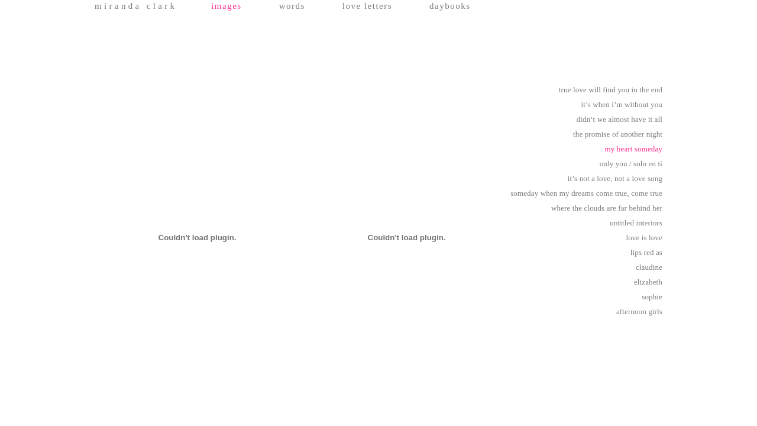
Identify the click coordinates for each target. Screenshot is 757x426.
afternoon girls (639, 311)
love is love (644, 237)
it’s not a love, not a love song (615, 178)
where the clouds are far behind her (606, 208)
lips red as (646, 252)
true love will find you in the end (610, 89)
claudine (649, 267)
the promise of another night (617, 134)
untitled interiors (636, 222)
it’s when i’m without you (621, 104)
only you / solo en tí (631, 163)
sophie (652, 296)
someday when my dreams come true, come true (586, 193)
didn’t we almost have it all (619, 119)
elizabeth (648, 281)
